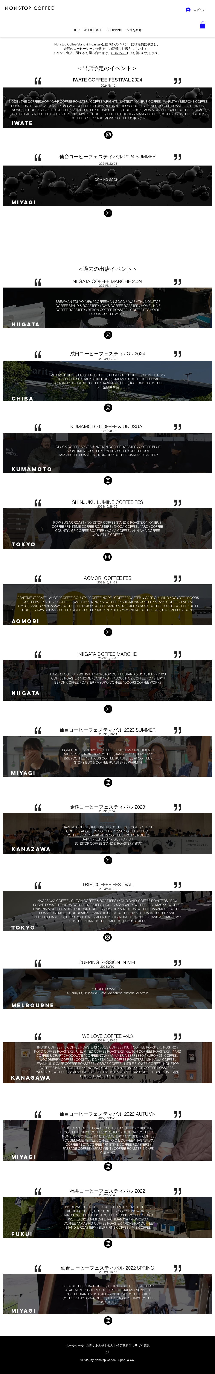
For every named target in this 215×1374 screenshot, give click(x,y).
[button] (203, 24)
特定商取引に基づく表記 (132, 1345)
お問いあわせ (95, 1345)
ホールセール (75, 1345)
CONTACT (118, 53)
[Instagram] (108, 135)
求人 (110, 1345)
